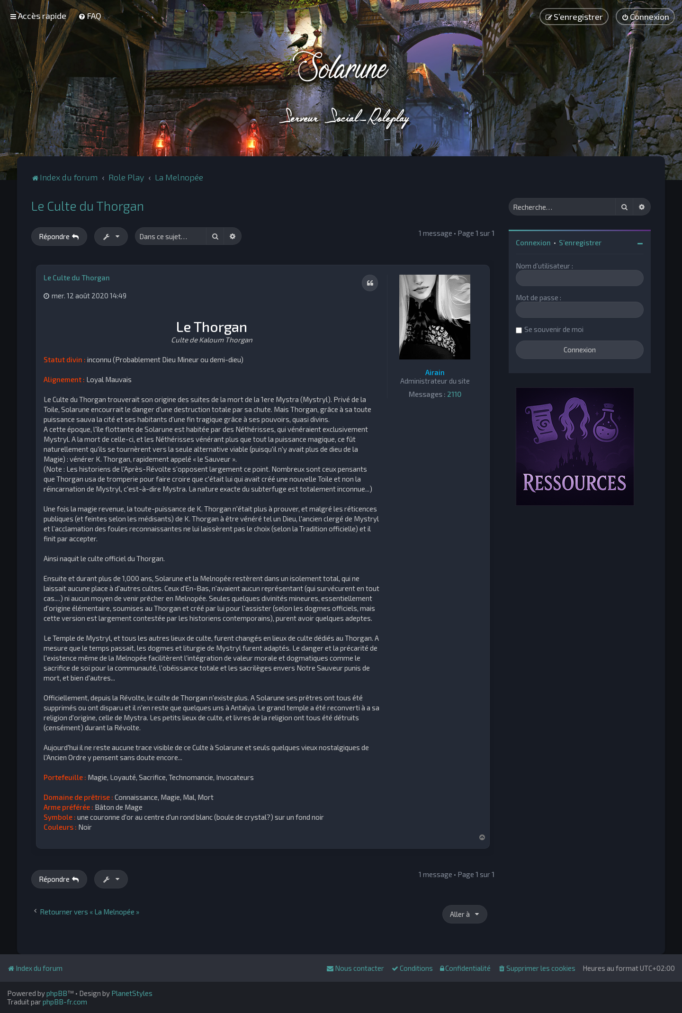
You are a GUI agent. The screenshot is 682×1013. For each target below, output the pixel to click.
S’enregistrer (580, 242)
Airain (435, 372)
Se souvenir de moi (553, 329)
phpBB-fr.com (65, 1001)
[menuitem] (90, 15)
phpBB (56, 993)
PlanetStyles (132, 993)
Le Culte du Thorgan (87, 205)
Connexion (533, 242)
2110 (454, 394)
